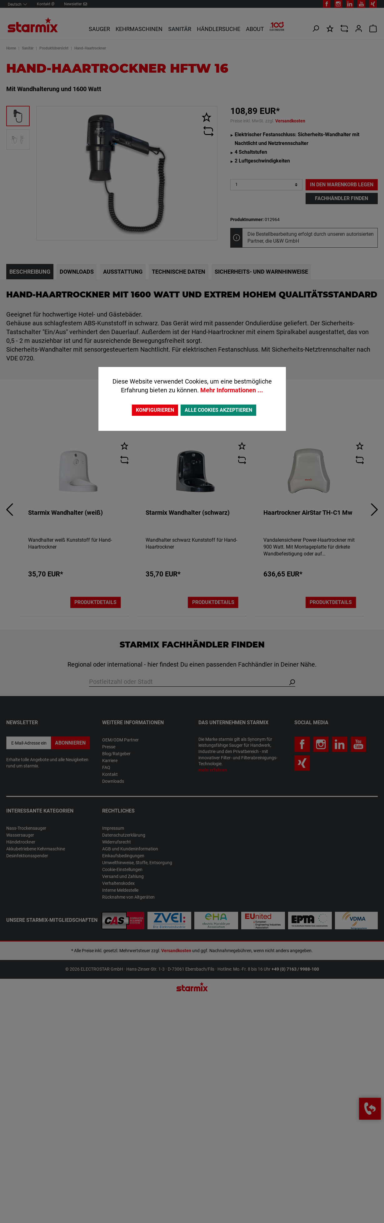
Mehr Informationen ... (231, 390)
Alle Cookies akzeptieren (218, 410)
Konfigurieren (155, 410)
